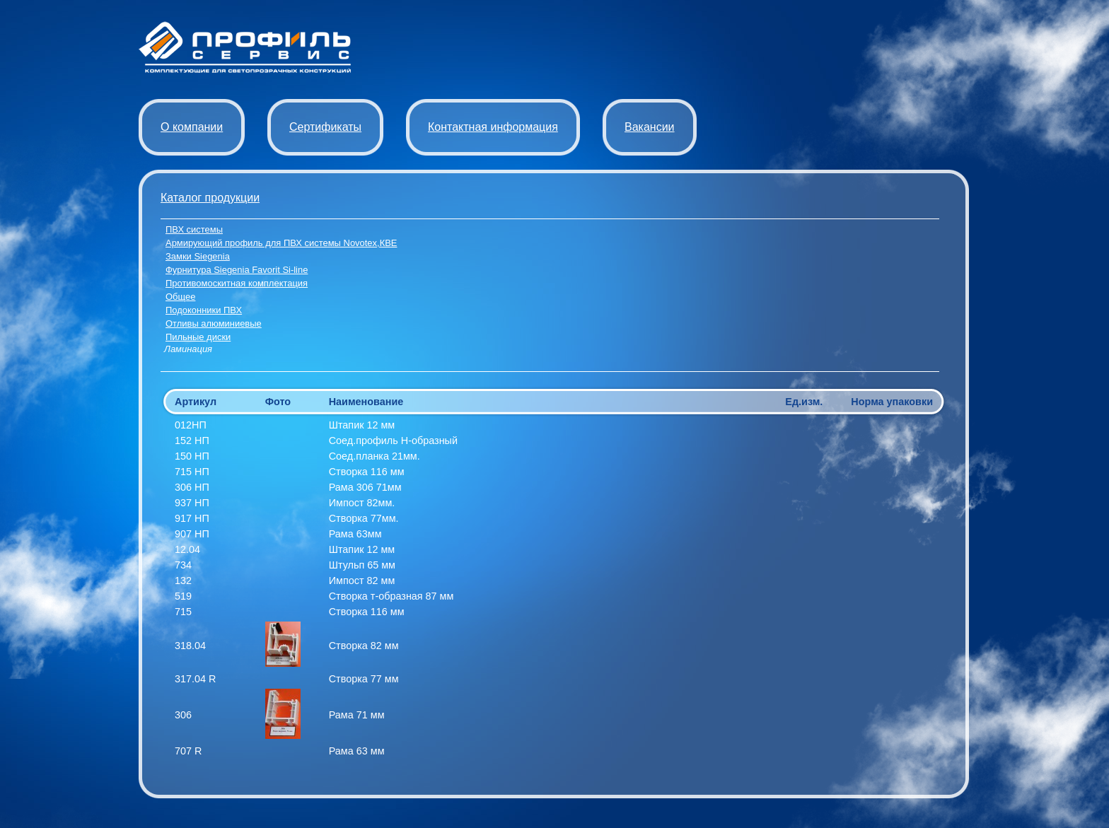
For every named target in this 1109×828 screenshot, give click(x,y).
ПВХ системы (194, 229)
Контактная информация (493, 127)
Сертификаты (325, 127)
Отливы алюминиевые (214, 323)
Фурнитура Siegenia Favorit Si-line (237, 269)
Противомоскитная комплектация (237, 283)
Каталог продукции (210, 198)
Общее (180, 296)
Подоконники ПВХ (204, 310)
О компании (192, 127)
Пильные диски (198, 337)
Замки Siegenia (198, 256)
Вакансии (650, 127)
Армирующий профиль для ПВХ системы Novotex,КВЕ (281, 243)
